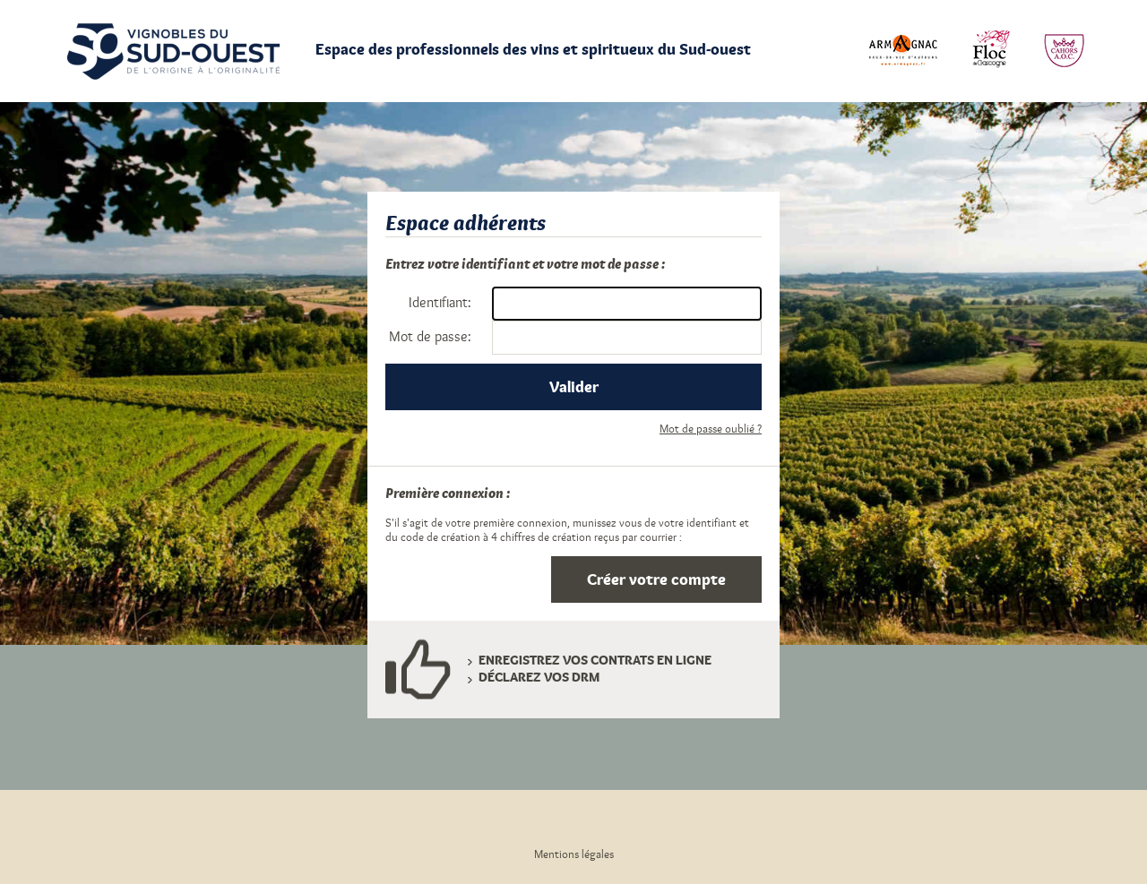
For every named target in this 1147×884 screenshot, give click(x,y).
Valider (574, 387)
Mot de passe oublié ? (711, 429)
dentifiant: (440, 303)
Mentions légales (574, 854)
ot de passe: (430, 337)
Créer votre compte (656, 579)
